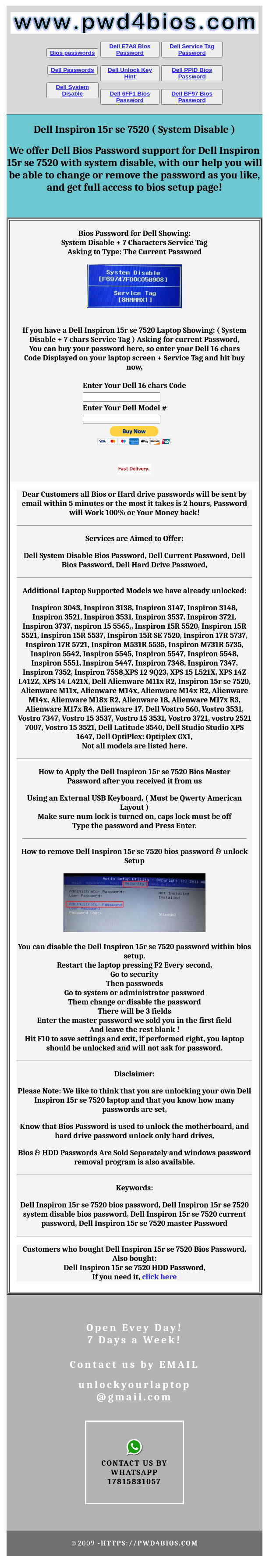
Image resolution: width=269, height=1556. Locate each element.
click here (159, 1277)
